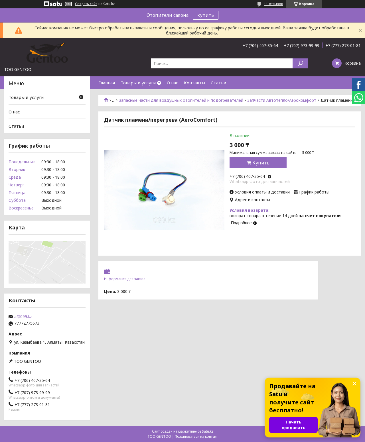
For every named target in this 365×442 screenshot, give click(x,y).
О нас (172, 82)
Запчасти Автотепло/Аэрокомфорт (281, 100)
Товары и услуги (138, 82)
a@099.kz (23, 316)
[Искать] (300, 63)
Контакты (194, 82)
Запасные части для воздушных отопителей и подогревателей (181, 100)
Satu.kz (207, 431)
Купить (260, 163)
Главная (106, 82)
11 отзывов (273, 3)
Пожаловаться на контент (196, 436)
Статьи (218, 82)
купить (205, 15)
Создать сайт (86, 4)
